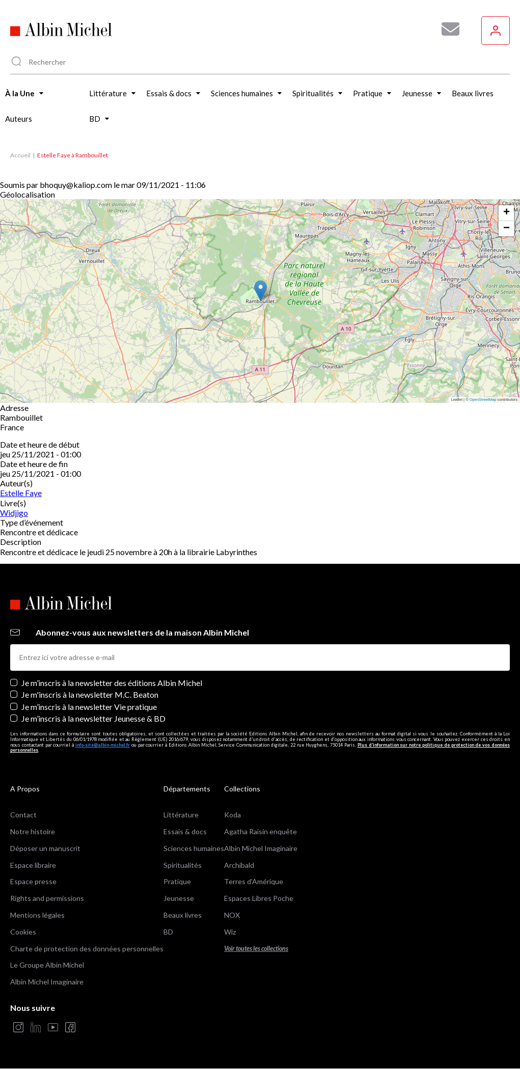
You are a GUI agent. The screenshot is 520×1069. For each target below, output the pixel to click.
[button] (260, 290)
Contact (23, 814)
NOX (232, 915)
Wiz (230, 931)
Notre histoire (32, 831)
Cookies (23, 931)
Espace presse (33, 881)
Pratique (177, 881)
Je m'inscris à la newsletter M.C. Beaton (89, 694)
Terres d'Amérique (253, 881)
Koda (232, 814)
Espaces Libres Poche (258, 898)
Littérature (181, 814)
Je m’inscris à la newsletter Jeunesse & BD (93, 718)
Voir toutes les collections (256, 948)
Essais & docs (185, 831)
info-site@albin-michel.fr (102, 745)
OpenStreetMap (483, 399)
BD (168, 931)
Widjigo (14, 512)
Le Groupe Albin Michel (47, 965)
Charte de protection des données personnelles (86, 948)
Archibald (239, 865)
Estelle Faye (21, 493)
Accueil (20, 155)
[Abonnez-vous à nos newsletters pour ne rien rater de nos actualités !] (447, 29)
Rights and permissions (47, 898)
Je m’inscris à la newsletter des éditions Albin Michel (111, 683)
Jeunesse (178, 898)
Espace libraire (33, 865)
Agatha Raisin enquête (260, 831)
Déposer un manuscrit (45, 848)
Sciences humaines (193, 848)
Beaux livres (182, 915)
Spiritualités (182, 865)
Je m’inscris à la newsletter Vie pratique (89, 706)
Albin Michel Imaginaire (47, 981)
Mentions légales (37, 915)
